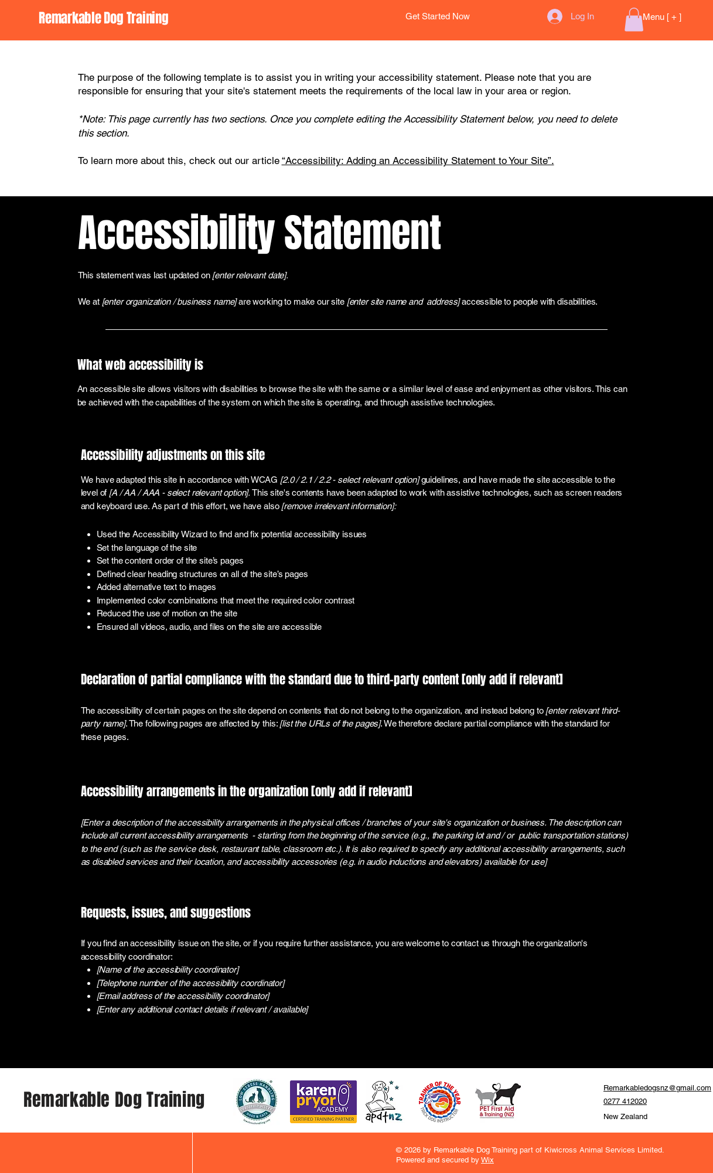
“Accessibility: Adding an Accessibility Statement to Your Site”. (418, 160)
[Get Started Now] (437, 17)
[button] (634, 20)
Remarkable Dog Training (114, 1100)
